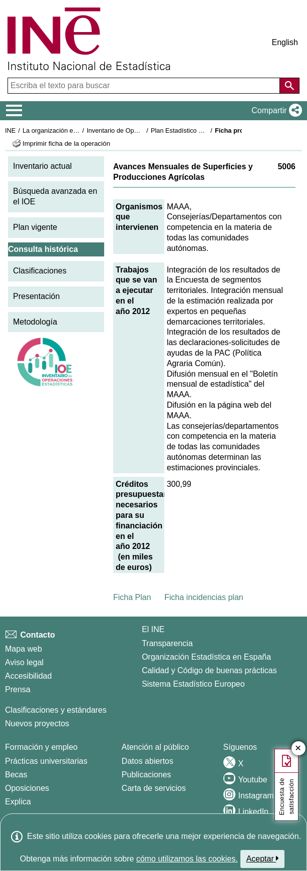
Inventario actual (42, 166)
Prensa (18, 689)
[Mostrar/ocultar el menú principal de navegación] (14, 111)
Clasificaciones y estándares (56, 710)
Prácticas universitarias (46, 761)
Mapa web (23, 649)
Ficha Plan (132, 597)
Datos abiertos (147, 761)
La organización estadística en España (78, 130)
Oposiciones (27, 788)
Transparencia (167, 643)
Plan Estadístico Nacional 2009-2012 (203, 130)
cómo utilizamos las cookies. (187, 858)
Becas (16, 774)
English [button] (285, 42)
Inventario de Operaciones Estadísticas (142, 130)
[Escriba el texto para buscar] (145, 86)
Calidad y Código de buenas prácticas (209, 670)
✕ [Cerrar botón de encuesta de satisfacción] (298, 748)
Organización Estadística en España (206, 657)
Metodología (35, 322)
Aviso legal (24, 662)
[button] (274, 111)
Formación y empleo (41, 747)
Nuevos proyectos (37, 723)
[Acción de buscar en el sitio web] (289, 86)
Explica (18, 801)
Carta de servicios (154, 788)
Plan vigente (35, 227)
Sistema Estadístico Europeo (193, 684)
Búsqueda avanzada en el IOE (55, 196)
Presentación (36, 296)
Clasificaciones (40, 270)
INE (10, 130)
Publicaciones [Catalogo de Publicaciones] (146, 774)
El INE (153, 629)
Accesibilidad (28, 676)
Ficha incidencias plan (203, 597)
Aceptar (262, 858)
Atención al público (155, 747)
